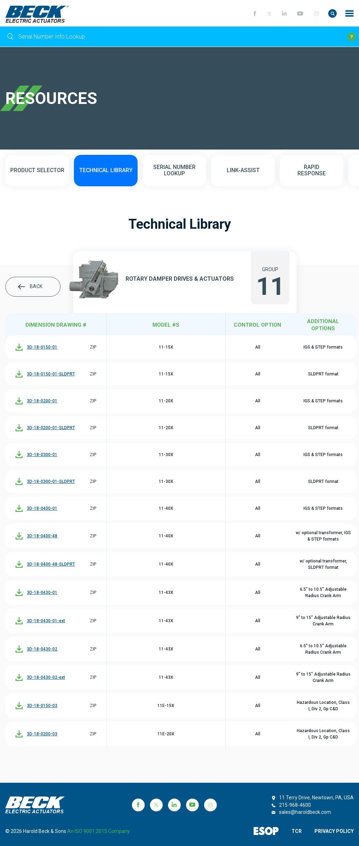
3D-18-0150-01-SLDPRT (51, 374)
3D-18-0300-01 (42, 455)
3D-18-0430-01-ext (46, 621)
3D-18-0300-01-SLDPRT (51, 481)
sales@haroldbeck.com (305, 812)
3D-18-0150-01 (42, 347)
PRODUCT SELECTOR (37, 171)
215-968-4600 (295, 805)
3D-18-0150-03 (42, 706)
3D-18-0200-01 (42, 401)
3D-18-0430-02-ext (46, 677)
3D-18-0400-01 (42, 508)
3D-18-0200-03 (42, 734)
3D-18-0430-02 (42, 649)
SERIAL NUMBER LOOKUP (174, 170)
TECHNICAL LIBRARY (106, 171)
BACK (30, 287)
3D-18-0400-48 (42, 536)
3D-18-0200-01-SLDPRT (51, 428)
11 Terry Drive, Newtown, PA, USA (316, 797)
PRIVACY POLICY (334, 831)
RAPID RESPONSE (311, 170)
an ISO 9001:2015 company (98, 831)
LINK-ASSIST (243, 171)
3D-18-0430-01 (42, 592)
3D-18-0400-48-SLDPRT (51, 564)
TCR (296, 831)
